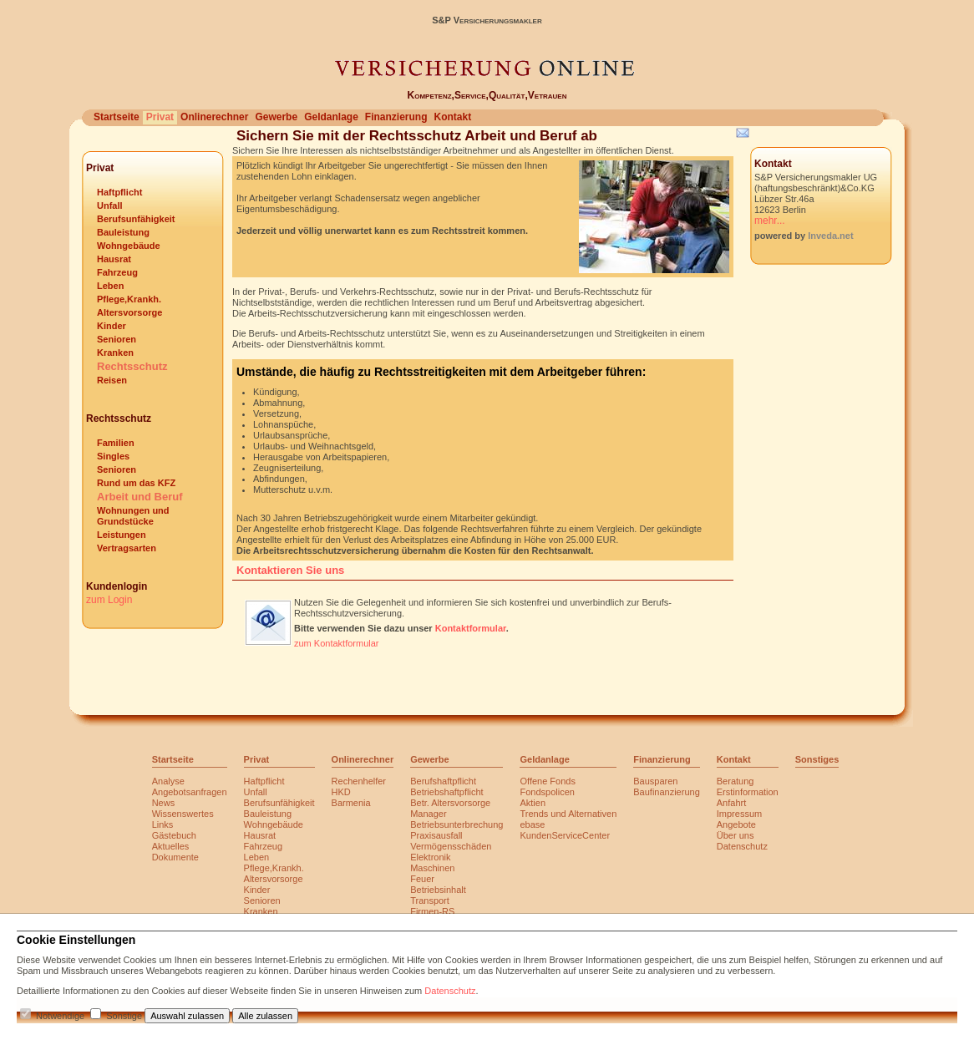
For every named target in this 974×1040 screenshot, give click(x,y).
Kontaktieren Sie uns (290, 570)
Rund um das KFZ (136, 483)
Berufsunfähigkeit (136, 219)
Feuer (422, 879)
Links (163, 824)
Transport (429, 900)
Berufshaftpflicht (443, 781)
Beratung (735, 781)
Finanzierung (396, 117)
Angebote (736, 824)
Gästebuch (174, 835)
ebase (532, 824)
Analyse (168, 781)
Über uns (735, 835)
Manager (428, 814)
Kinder (111, 326)
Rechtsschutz (132, 366)
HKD (341, 792)
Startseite (117, 117)
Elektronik (430, 857)
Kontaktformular (470, 628)
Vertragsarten (126, 548)
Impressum (739, 814)
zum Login (109, 600)
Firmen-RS (432, 911)
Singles (113, 456)
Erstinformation (748, 792)
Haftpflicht (119, 192)
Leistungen (121, 535)
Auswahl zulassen (187, 1016)
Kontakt (452, 117)
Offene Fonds (547, 781)
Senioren (116, 339)
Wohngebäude (128, 246)
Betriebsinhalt (438, 890)
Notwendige (60, 1016)
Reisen (112, 380)
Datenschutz (742, 846)
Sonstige (124, 1016)
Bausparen (655, 781)
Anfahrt (731, 803)
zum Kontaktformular (336, 643)
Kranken (115, 353)
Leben (110, 286)
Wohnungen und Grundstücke (133, 515)
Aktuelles (171, 846)
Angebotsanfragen (189, 792)
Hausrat (114, 259)
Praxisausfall (436, 835)
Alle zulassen (265, 1016)
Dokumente (175, 857)
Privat (160, 117)
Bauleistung (123, 232)
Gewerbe (276, 117)
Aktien (532, 803)
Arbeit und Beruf (140, 496)
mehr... (769, 220)
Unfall (110, 205)
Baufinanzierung (666, 792)
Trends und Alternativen (568, 814)
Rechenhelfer (359, 781)
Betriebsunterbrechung (456, 824)
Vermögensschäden (450, 846)
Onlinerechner (214, 117)
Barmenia (351, 803)
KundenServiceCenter (565, 835)
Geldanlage (331, 117)
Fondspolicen (547, 792)
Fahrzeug (117, 272)
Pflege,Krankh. (129, 299)
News (163, 803)
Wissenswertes (183, 814)
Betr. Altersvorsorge (450, 803)
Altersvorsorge (129, 312)
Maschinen (432, 868)
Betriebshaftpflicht (446, 792)
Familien (115, 443)
